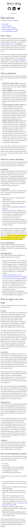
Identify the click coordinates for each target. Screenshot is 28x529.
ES (16, 13)
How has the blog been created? (10, 31)
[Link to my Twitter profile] (18, 9)
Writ (15, 495)
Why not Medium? (6, 26)
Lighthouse (22, 206)
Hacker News (10, 43)
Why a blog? (5, 24)
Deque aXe (5, 208)
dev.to (18, 38)
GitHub (2, 178)
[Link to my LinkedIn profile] (15, 9)
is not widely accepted (19, 278)
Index (12, 13)
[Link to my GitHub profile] (10, 9)
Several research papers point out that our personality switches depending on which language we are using (14, 276)
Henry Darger (15, 337)
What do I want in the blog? (9, 27)
